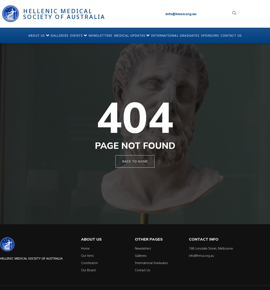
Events (68, 35)
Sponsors (227, 35)
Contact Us (255, 35)
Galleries (42, 35)
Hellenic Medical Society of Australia (64, 14)
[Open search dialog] (234, 14)
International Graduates (185, 35)
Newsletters (97, 35)
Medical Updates (135, 35)
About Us (14, 35)
